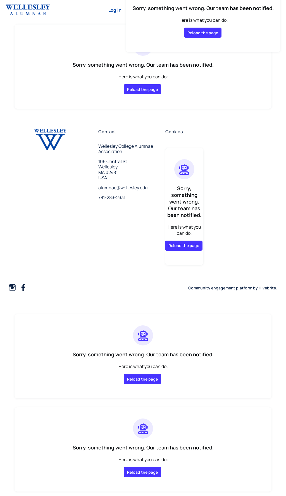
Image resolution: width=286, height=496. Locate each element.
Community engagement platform (220, 288)
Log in (114, 10)
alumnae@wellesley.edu (123, 188)
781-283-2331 (111, 197)
